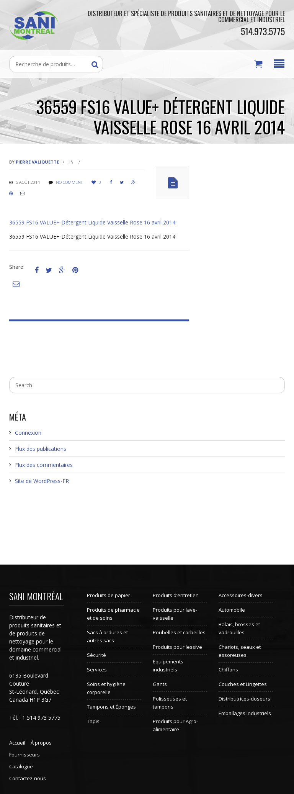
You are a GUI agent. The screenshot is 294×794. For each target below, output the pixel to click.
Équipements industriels (168, 665)
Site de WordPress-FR (42, 481)
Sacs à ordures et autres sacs (107, 636)
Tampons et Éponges (111, 706)
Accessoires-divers (241, 595)
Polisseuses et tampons (170, 702)
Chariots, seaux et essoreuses (240, 650)
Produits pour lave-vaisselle (175, 613)
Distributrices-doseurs (244, 698)
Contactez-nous (27, 778)
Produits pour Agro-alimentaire (175, 725)
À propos (41, 742)
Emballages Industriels (245, 713)
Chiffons (228, 669)
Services (97, 669)
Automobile (232, 609)
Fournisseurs (24, 754)
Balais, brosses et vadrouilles (239, 628)
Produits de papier (108, 595)
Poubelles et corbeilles (179, 632)
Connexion (28, 432)
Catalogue (21, 766)
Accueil (17, 742)
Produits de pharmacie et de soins (113, 613)
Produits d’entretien (176, 595)
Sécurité (96, 655)
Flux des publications (40, 448)
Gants (160, 684)
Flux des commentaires (44, 464)
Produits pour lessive (177, 646)
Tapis (93, 721)
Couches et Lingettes (243, 684)
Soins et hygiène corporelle (106, 688)
